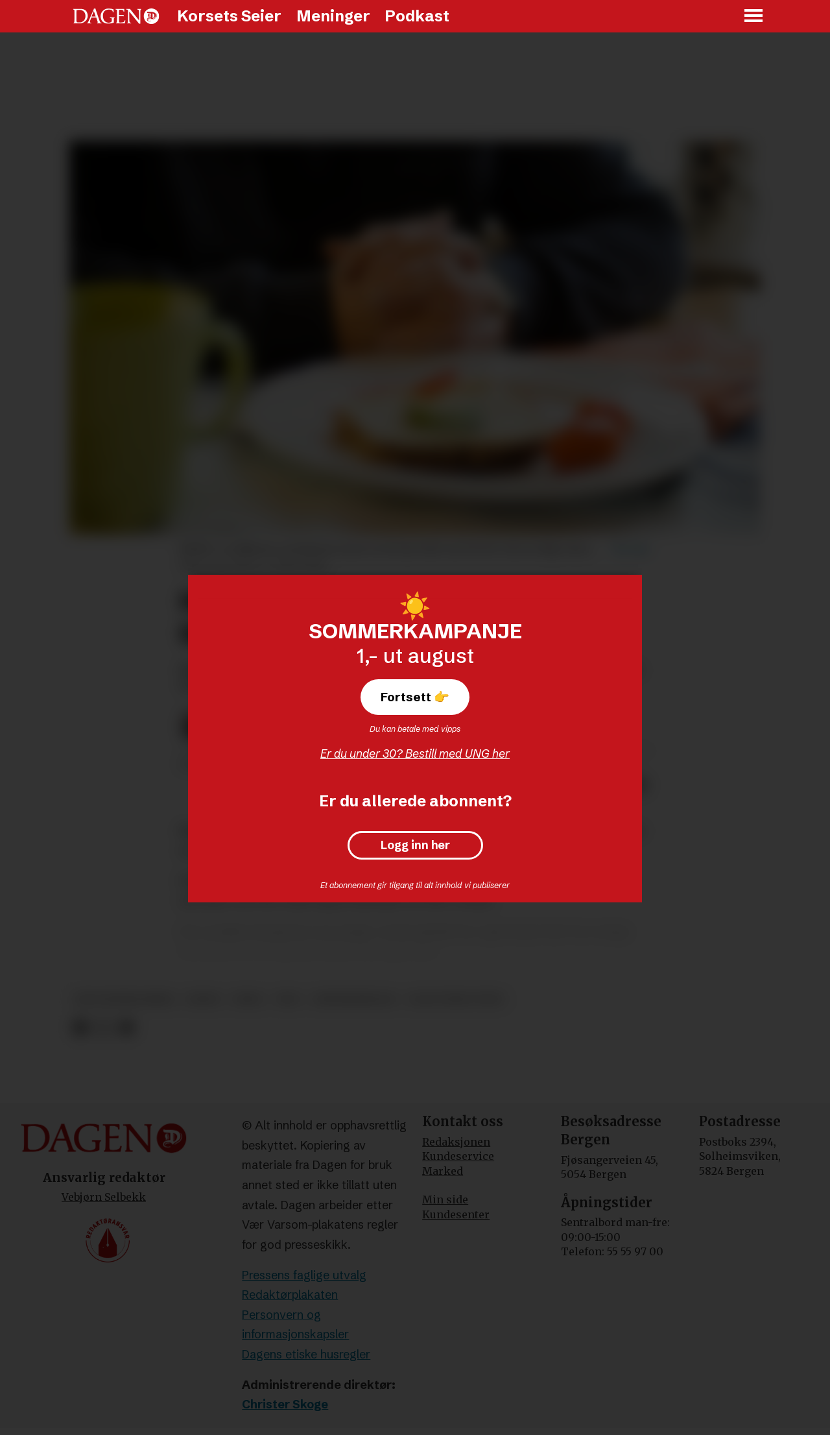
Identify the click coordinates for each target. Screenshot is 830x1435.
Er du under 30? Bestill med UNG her (415, 753)
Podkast (417, 15)
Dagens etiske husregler (306, 1354)
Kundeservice (458, 1156)
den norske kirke (125, 999)
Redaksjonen (456, 1141)
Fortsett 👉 (415, 697)
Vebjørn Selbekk (104, 1196)
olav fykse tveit (456, 999)
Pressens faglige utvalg (304, 1275)
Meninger (333, 15)
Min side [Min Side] (445, 1199)
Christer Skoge (285, 1404)
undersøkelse (354, 999)
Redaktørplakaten (290, 1294)
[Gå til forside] (116, 16)
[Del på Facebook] (80, 1028)
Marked (442, 1170)
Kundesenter (456, 1214)
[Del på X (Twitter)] (103, 1028)
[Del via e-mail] (126, 1028)
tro (288, 999)
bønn (203, 999)
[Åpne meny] (754, 16)
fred (248, 999)
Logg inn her (415, 845)
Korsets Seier (229, 15)
